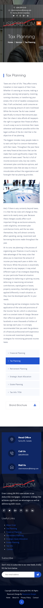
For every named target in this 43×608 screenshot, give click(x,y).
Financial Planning (17, 353)
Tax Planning (15, 361)
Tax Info (9, 546)
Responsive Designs (29, 594)
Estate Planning (16, 384)
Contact (10, 549)
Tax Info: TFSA (15, 392)
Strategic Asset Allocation (20, 377)
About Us (15, 597)
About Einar (11, 525)
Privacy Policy (26, 597)
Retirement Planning (18, 369)
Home (10, 42)
